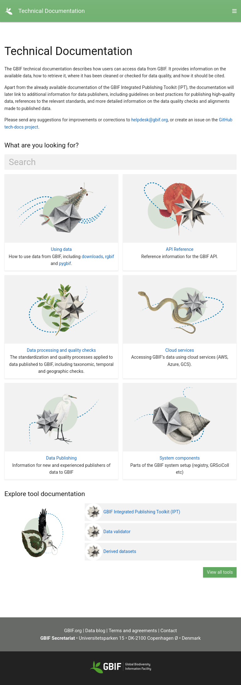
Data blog (95, 630)
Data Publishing (61, 458)
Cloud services (179, 350)
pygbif (65, 263)
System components (179, 458)
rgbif (109, 256)
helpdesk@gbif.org (149, 119)
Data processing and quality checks (61, 350)
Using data (61, 249)
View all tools (220, 572)
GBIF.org (73, 630)
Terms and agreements (133, 630)
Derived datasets (110, 551)
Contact (168, 630)
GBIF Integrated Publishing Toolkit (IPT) (132, 511)
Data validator (108, 531)
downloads (92, 256)
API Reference (180, 249)
